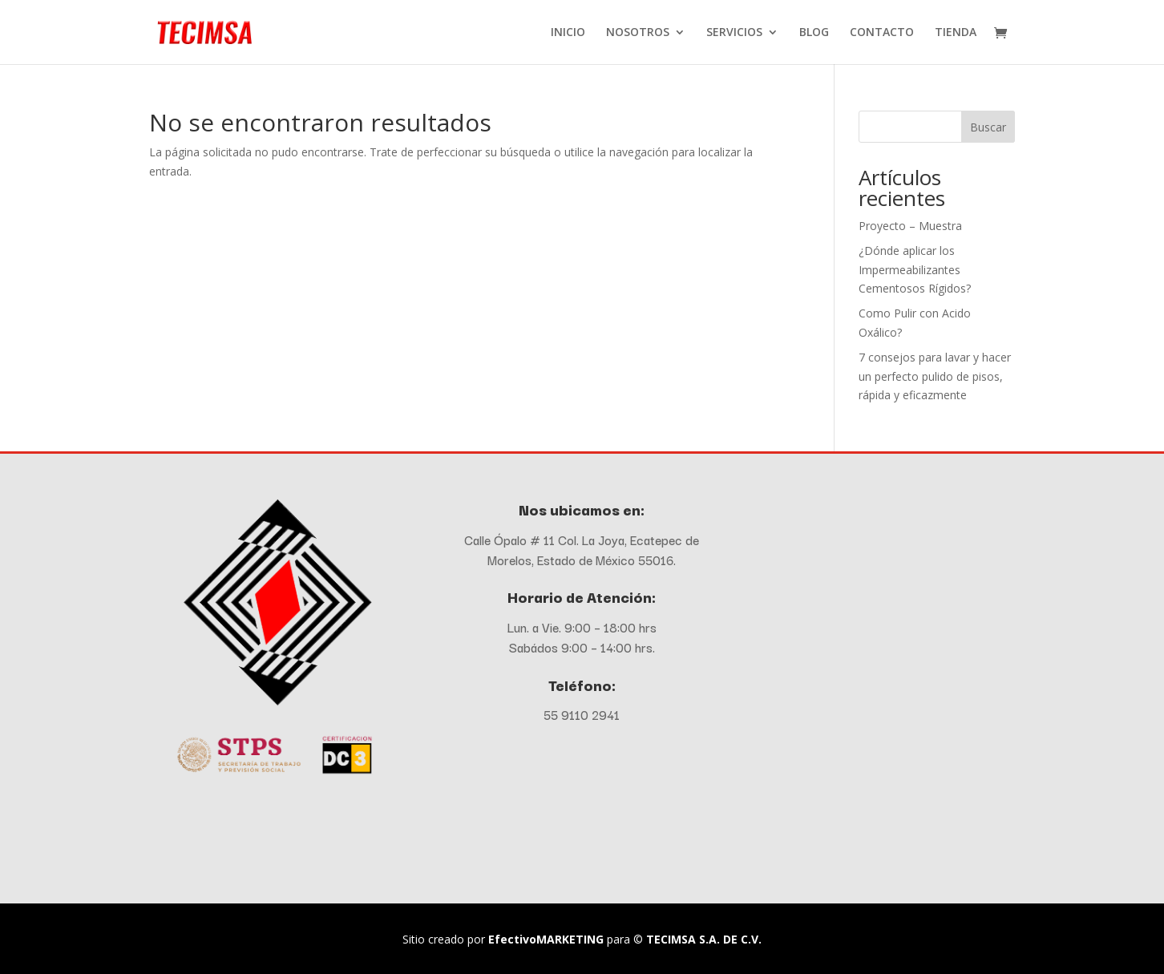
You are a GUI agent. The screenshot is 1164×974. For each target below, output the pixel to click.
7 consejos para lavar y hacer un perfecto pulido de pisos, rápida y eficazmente (935, 376)
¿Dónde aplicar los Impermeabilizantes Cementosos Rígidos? (915, 270)
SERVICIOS (734, 32)
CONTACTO (882, 32)
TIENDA (955, 32)
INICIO (568, 32)
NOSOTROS (637, 32)
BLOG (814, 32)
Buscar (988, 127)
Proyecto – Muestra (910, 225)
